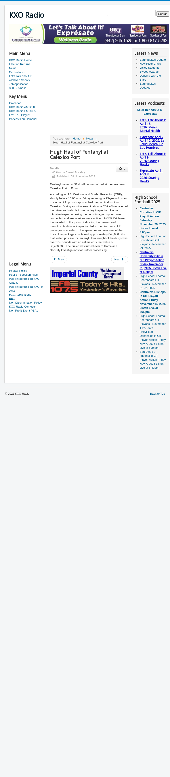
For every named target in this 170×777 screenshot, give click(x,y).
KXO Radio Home (20, 60)
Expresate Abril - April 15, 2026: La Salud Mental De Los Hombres (152, 142)
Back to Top (157, 393)
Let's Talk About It (20, 76)
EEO (12, 298)
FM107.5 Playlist (19, 115)
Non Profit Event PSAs (23, 310)
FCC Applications (20, 294)
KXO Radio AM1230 (22, 107)
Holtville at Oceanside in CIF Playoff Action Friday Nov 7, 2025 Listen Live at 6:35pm (153, 339)
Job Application (18, 84)
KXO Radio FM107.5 (22, 111)
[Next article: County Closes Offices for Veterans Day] (119, 259)
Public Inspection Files (23, 274)
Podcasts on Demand (22, 119)
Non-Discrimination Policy (25, 302)
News (12, 68)
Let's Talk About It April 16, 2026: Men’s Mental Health (153, 125)
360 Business (17, 88)
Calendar (15, 103)
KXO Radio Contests (22, 306)
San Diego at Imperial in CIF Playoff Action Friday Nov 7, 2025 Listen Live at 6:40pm (153, 359)
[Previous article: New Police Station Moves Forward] (58, 259)
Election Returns (19, 64)
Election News (17, 72)
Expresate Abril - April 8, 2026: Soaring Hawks (151, 176)
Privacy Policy (18, 270)
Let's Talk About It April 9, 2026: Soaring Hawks (153, 159)
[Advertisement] (26, 191)
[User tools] (122, 169)
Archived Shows (19, 80)
